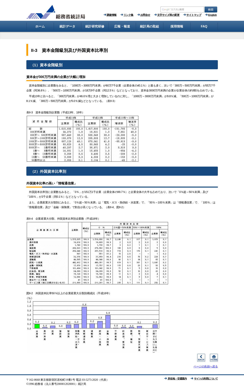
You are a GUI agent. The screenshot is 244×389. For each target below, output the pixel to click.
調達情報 (112, 14)
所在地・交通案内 (177, 378)
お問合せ (145, 14)
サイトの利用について (206, 378)
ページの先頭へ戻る (205, 366)
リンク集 (128, 14)
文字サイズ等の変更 (168, 14)
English (212, 14)
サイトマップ (193, 14)
